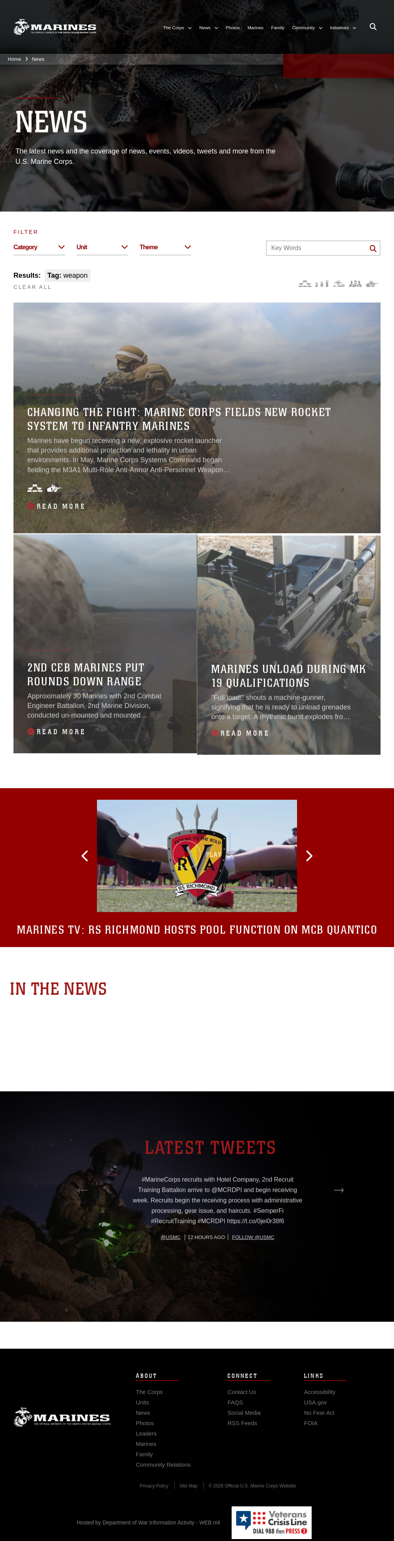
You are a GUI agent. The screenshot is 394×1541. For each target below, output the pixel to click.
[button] (121, 856)
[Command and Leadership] (355, 283)
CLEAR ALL (32, 287)
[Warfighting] (372, 283)
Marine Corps (62, 1431)
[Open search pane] (373, 27)
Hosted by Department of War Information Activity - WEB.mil (148, 1522)
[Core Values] (338, 283)
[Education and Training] (322, 283)
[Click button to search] (373, 248)
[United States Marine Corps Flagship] (54, 27)
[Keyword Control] (323, 248)
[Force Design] (305, 283)
